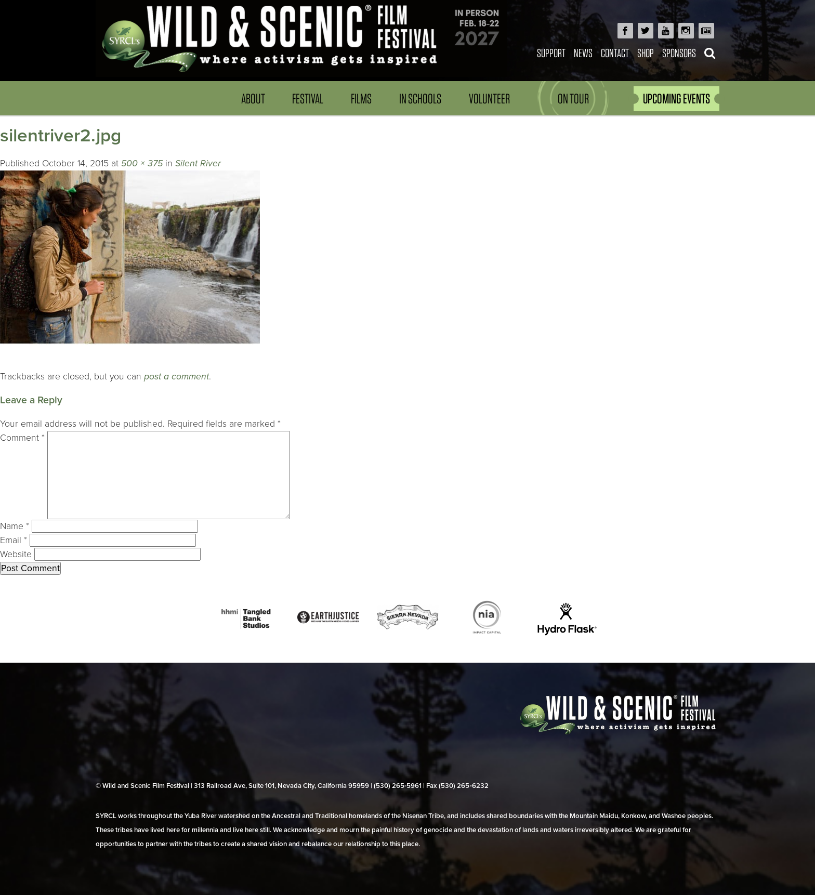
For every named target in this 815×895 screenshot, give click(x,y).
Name (14, 526)
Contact (615, 53)
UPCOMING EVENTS (676, 98)
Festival (307, 98)
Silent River (198, 163)
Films (361, 98)
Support (551, 53)
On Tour (573, 98)
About (253, 98)
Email (13, 540)
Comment (22, 437)
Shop (645, 53)
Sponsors (679, 53)
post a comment (176, 376)
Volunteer (489, 98)
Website (16, 554)
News (583, 53)
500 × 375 (142, 163)
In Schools (420, 98)
